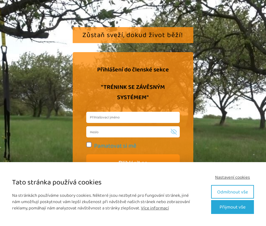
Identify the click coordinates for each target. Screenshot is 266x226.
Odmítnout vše (232, 191)
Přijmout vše (232, 206)
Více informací (155, 208)
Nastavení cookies (232, 177)
